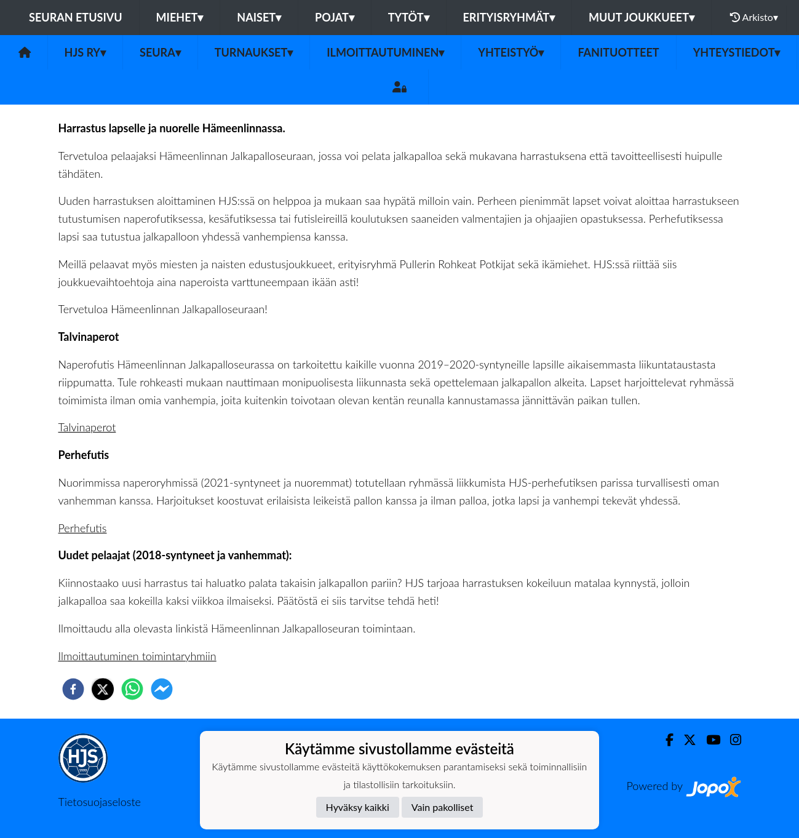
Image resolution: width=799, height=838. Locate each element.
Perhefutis (82, 528)
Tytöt (408, 17)
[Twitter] (685, 739)
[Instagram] (730, 739)
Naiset (259, 17)
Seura (160, 52)
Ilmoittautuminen (385, 52)
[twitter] (103, 689)
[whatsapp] (132, 689)
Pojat (334, 17)
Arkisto (754, 17)
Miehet (180, 17)
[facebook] (73, 689)
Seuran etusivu (75, 17)
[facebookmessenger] (162, 689)
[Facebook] (665, 739)
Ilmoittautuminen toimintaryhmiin (137, 656)
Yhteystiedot (737, 52)
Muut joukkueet (641, 17)
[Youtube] (708, 739)
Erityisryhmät (509, 17)
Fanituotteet (618, 52)
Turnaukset (254, 52)
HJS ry (85, 52)
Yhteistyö (511, 52)
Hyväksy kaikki (357, 807)
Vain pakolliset (442, 807)
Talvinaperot (87, 427)
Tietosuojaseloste (99, 801)
